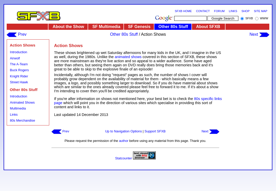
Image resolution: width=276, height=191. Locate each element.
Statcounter (123, 158)
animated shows (128, 57)
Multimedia (18, 108)
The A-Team (19, 64)
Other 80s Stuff (173, 26)
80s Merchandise (22, 120)
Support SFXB (155, 131)
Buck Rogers (19, 70)
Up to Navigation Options (123, 131)
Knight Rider (19, 76)
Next (259, 34)
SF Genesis (139, 26)
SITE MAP (260, 11)
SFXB (249, 18)
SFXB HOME (183, 11)
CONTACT (203, 11)
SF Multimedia (106, 26)
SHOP (245, 11)
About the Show (68, 26)
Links (14, 114)
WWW (264, 18)
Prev (16, 34)
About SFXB (208, 26)
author (123, 141)
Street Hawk (19, 82)
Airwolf (15, 58)
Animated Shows (22, 102)
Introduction (18, 52)
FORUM (219, 11)
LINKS (233, 11)
